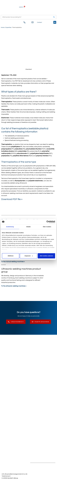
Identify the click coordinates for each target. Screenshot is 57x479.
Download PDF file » (11, 199)
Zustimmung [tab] (10, 226)
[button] (54, 22)
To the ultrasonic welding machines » (13, 286)
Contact (39, 22)
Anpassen (29, 256)
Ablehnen (10, 256)
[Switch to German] (2, 23)
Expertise (8, 27)
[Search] (54, 17)
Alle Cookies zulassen (46, 256)
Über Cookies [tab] (47, 226)
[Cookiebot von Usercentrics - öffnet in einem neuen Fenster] (47, 222)
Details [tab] (28, 226)
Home (2, 27)
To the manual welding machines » (13, 261)
